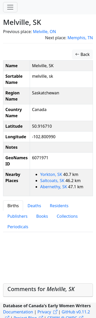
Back (82, 54)
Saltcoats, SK (53, 180)
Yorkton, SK (51, 174)
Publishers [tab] (17, 216)
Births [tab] (13, 205)
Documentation (18, 312)
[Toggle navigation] (10, 7)
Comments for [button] (40, 289)
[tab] (48, 290)
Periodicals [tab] (17, 227)
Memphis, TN (80, 38)
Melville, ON (44, 31)
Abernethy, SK (54, 187)
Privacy (44, 312)
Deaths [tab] (34, 205)
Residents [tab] (59, 205)
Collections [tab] (67, 216)
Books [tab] (42, 216)
